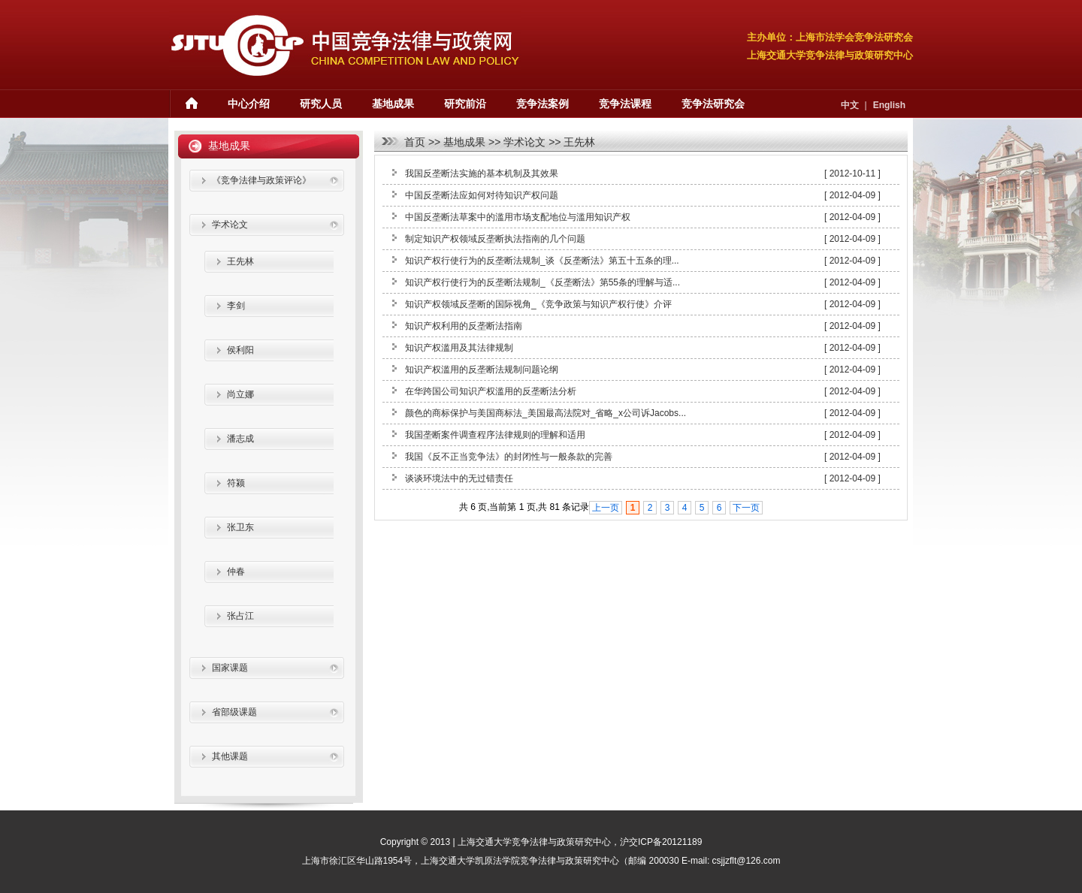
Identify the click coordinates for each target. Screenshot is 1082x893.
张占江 (240, 616)
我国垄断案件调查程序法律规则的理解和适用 (495, 435)
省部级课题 (234, 712)
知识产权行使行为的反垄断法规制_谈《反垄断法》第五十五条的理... (542, 260)
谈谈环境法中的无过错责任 (459, 478)
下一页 (746, 507)
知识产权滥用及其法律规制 (459, 347)
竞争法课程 (625, 104)
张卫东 (240, 527)
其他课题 (230, 756)
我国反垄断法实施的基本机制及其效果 (481, 173)
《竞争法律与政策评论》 (261, 180)
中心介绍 (249, 104)
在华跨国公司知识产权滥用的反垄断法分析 (490, 391)
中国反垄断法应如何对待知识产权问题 (481, 195)
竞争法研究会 (713, 104)
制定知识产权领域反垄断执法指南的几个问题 (495, 239)
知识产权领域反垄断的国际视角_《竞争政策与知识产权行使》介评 (538, 304)
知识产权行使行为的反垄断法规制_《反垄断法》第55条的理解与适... (542, 282)
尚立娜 (240, 394)
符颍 (236, 483)
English (889, 105)
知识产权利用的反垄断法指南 (463, 326)
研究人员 (321, 104)
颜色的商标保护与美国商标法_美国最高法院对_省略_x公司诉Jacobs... (545, 413)
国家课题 (230, 667)
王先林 (579, 142)
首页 (414, 142)
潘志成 (240, 438)
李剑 (236, 305)
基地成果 (393, 104)
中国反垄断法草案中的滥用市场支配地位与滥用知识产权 (517, 217)
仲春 (236, 571)
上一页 (605, 507)
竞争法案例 (542, 104)
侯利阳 (240, 350)
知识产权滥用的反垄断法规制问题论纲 (481, 369)
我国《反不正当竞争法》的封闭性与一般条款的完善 (508, 456)
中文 (850, 105)
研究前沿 (465, 104)
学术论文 (524, 142)
